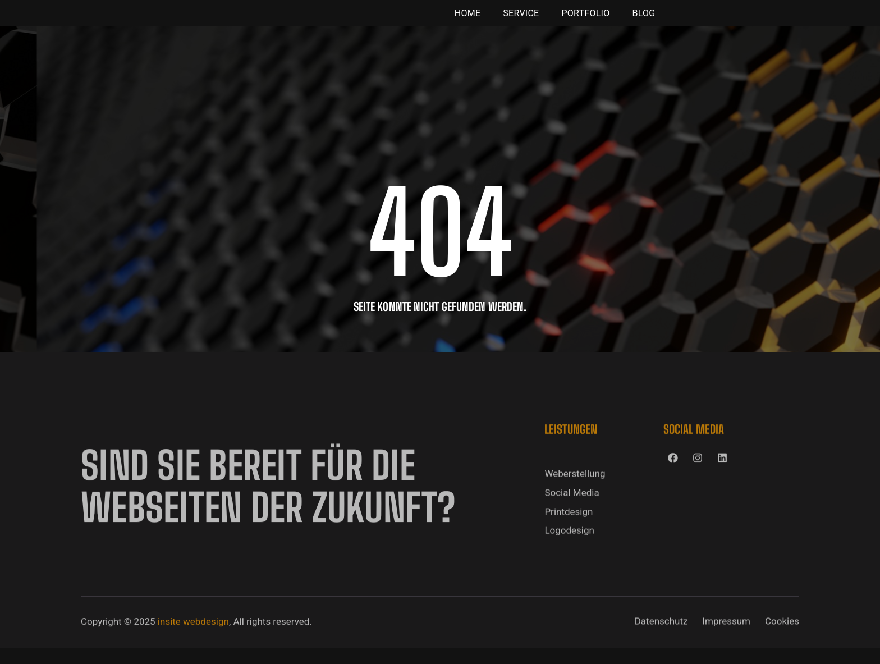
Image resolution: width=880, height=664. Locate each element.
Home (467, 21)
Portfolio (585, 21)
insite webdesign (193, 642)
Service (521, 21)
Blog (643, 21)
